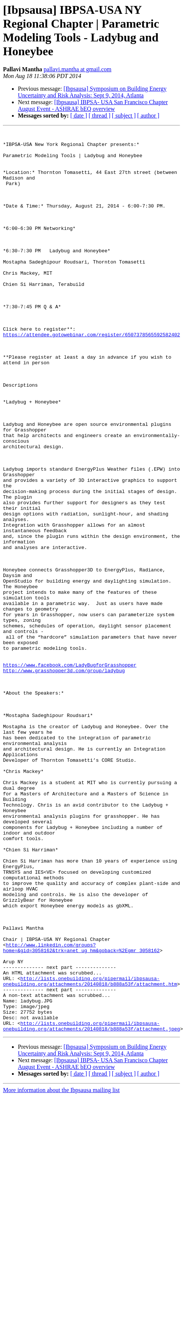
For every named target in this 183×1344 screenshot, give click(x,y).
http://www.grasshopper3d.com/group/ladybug (64, 779)
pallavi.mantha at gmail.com (77, 69)
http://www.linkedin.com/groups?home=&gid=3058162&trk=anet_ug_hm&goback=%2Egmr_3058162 (81, 1111)
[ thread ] (99, 115)
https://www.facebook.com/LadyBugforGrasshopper (70, 772)
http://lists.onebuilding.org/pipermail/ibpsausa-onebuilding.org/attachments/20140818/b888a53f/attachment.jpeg (91, 1205)
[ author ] (148, 115)
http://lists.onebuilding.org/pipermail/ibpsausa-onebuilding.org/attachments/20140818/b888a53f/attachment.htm (90, 1152)
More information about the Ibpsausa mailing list (61, 1270)
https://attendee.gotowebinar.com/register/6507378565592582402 (91, 375)
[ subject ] (124, 115)
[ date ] (78, 115)
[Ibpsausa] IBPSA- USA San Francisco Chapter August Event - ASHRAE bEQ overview (93, 105)
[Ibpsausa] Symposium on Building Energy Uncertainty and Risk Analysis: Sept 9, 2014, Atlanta (92, 92)
